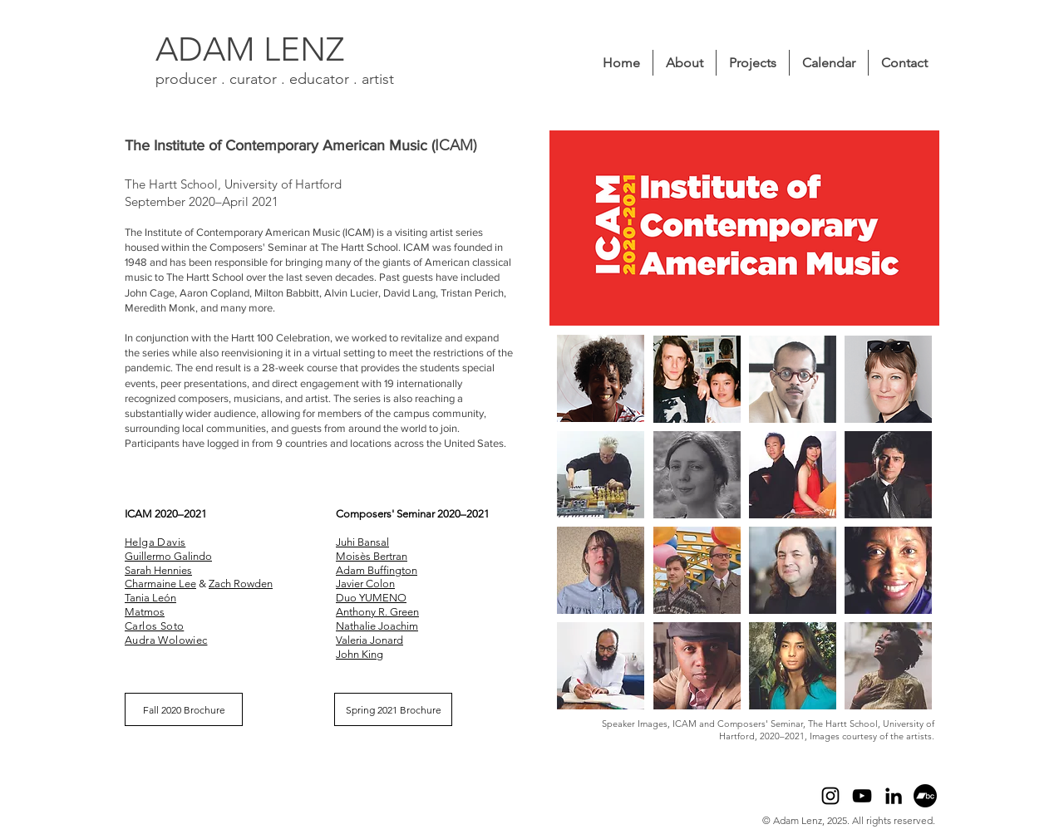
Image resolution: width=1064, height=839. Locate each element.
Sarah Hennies (158, 570)
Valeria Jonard (369, 640)
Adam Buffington (376, 570)
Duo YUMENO (371, 597)
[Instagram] (830, 795)
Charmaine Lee (160, 583)
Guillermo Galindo (168, 556)
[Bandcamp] (925, 795)
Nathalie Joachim (377, 626)
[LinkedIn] (893, 795)
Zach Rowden (241, 583)
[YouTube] (862, 795)
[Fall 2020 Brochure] (184, 709)
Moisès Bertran (371, 556)
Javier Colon (365, 583)
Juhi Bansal (362, 542)
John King (359, 654)
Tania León (150, 597)
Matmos (145, 612)
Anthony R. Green (377, 612)
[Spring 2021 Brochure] (393, 709)
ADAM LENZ (249, 49)
